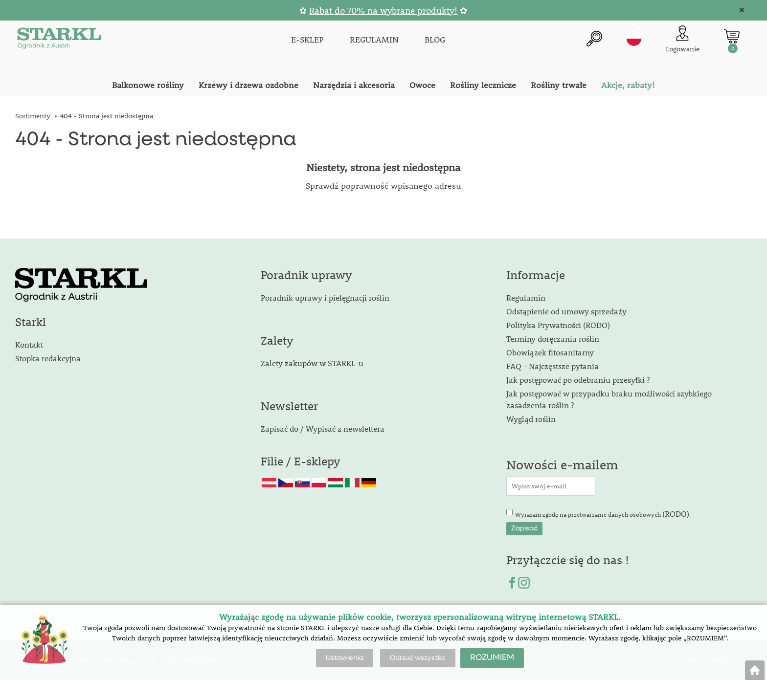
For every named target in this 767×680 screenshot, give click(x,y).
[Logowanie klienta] (682, 39)
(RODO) (675, 513)
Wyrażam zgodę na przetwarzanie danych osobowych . (603, 513)
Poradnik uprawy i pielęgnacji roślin (325, 297)
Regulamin (525, 297)
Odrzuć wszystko (418, 658)
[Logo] (59, 40)
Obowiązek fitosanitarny (550, 352)
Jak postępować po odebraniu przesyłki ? (578, 379)
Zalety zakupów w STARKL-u (312, 363)
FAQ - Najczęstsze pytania (552, 366)
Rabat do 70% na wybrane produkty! (383, 10)
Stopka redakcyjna (48, 358)
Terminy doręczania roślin (552, 338)
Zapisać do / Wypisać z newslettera (322, 428)
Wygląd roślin (531, 419)
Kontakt (29, 344)
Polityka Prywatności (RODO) (558, 325)
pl (634, 38)
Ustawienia (344, 658)
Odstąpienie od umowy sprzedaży (566, 311)
